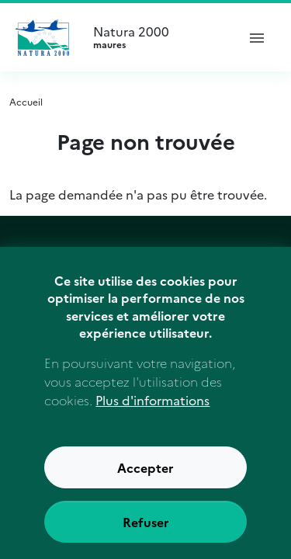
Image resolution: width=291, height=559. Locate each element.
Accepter (145, 482)
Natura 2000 (158, 37)
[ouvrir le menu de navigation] (257, 37)
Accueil (26, 101)
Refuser (146, 536)
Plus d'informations (152, 414)
